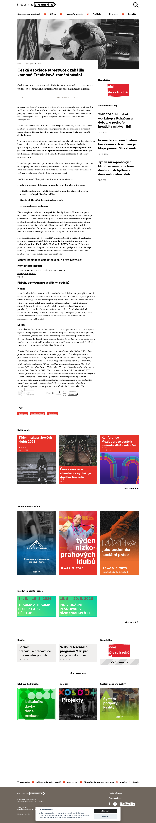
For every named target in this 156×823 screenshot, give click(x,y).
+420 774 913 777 (23, 807)
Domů (19, 63)
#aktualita (53, 414)
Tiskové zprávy (29, 63)
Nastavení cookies (23, 814)
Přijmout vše (105, 811)
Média (39, 63)
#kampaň (23, 414)
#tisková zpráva (37, 414)
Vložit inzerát (119, 705)
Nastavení (105, 816)
